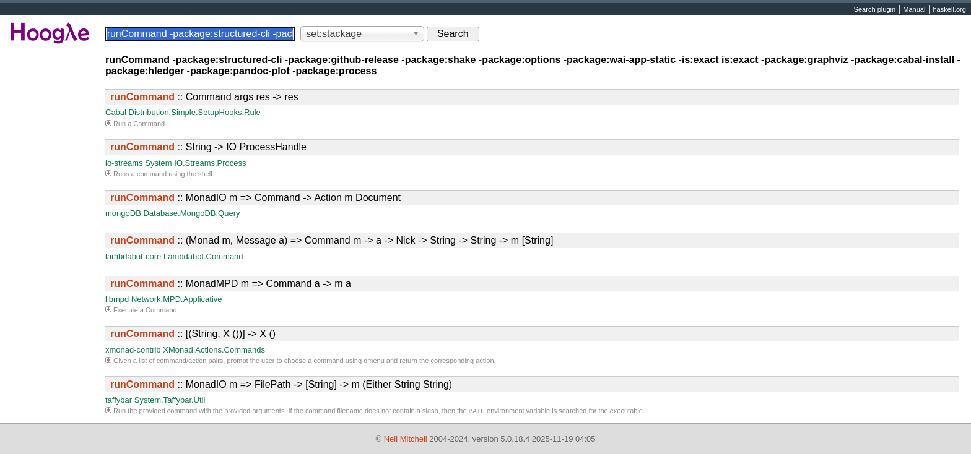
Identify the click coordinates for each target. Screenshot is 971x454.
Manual (914, 10)
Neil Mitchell (405, 438)
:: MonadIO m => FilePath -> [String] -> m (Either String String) (281, 384)
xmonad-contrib (133, 349)
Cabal (115, 112)
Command (149, 123)
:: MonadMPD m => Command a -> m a (230, 283)
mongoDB (123, 213)
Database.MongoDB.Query (191, 213)
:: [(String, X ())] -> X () (193, 333)
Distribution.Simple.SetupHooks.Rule (195, 112)
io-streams (124, 163)
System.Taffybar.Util (170, 400)
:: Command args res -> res (204, 97)
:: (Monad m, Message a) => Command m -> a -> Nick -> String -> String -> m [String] (331, 240)
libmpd (117, 299)
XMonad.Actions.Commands (214, 349)
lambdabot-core (133, 256)
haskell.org (949, 10)
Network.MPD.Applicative (176, 299)
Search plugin (875, 10)
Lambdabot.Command (203, 256)
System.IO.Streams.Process (195, 163)
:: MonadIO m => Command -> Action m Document (255, 197)
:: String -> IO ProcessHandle (208, 147)
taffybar (118, 400)
